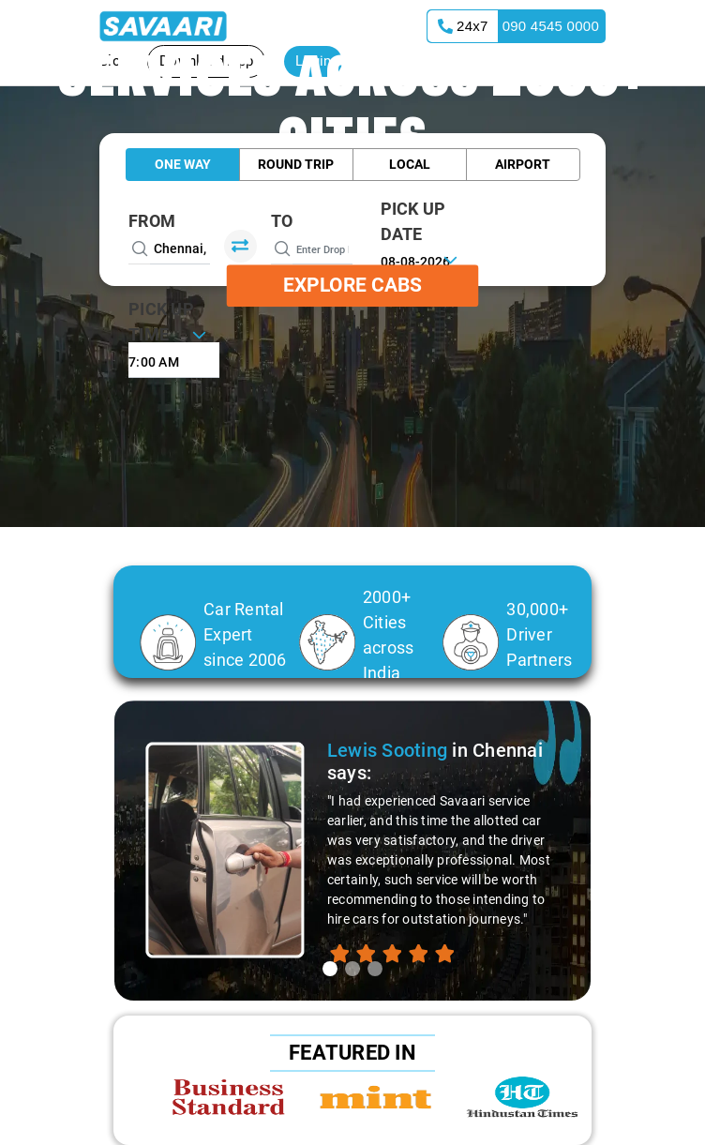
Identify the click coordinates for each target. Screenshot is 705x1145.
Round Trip (296, 164)
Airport (522, 164)
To (282, 221)
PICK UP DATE (413, 221)
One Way (183, 164)
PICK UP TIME (161, 321)
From (151, 221)
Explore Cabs (352, 285)
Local (409, 164)
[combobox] (173, 360)
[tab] (330, 969)
